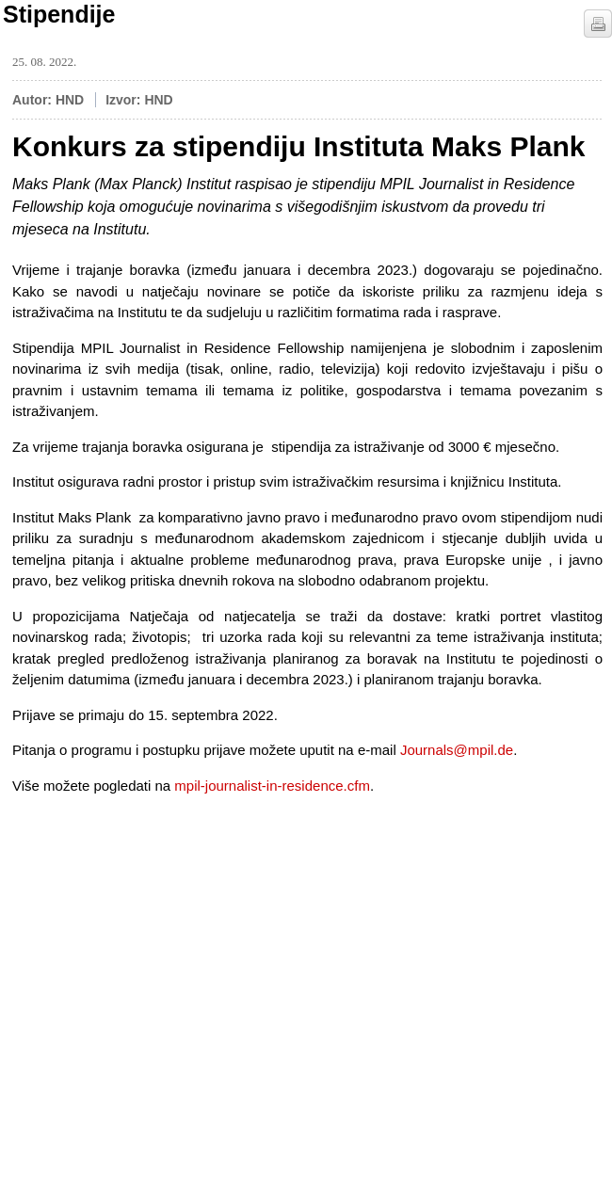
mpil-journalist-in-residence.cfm (272, 786)
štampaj (598, 23)
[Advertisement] (153, 964)
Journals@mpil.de (456, 750)
